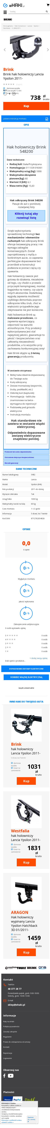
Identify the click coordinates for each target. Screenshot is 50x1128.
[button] (4, 50)
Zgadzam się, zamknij (31, 1119)
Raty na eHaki (8, 1021)
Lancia (30, 26)
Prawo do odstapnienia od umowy (16, 1042)
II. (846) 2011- (16, 28)
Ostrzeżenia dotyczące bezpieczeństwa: (19, 457)
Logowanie (7, 1058)
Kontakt (6, 1047)
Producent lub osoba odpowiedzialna (18, 452)
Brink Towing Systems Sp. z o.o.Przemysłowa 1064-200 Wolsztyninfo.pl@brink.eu (26, 452)
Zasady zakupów (10, 1031)
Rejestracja (7, 1053)
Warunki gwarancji (11, 463)
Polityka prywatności (11, 1026)
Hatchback (6, 28)
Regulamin (7, 1037)
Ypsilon (36, 26)
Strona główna (8, 26)
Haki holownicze (20, 26)
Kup (26, 106)
